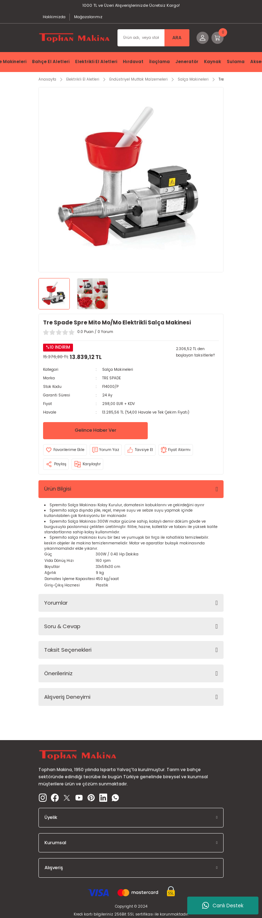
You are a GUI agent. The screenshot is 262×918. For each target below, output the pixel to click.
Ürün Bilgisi (57, 488)
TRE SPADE (111, 378)
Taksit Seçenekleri (67, 649)
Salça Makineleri (117, 369)
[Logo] (74, 37)
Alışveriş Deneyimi (67, 697)
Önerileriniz (58, 673)
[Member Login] (203, 38)
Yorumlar (56, 602)
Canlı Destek (222, 905)
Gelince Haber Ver (95, 430)
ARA (177, 38)
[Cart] (217, 38)
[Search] (153, 37)
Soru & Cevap (62, 626)
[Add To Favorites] (65, 450)
